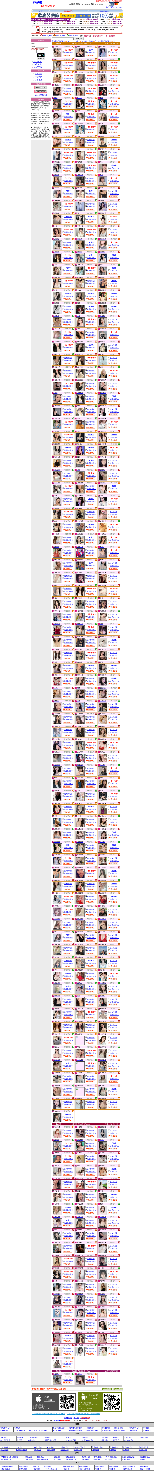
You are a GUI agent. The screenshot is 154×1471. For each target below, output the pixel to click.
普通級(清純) (73, 36)
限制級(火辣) (47, 36)
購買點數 (37, 62)
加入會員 (119, 7)
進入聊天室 (67, 88)
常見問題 (38, 74)
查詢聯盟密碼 (41, 95)
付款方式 (38, 77)
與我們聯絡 (110, 7)
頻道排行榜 (104, 11)
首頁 (41, 11)
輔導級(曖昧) (60, 36)
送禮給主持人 (68, 52)
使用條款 (38, 80)
